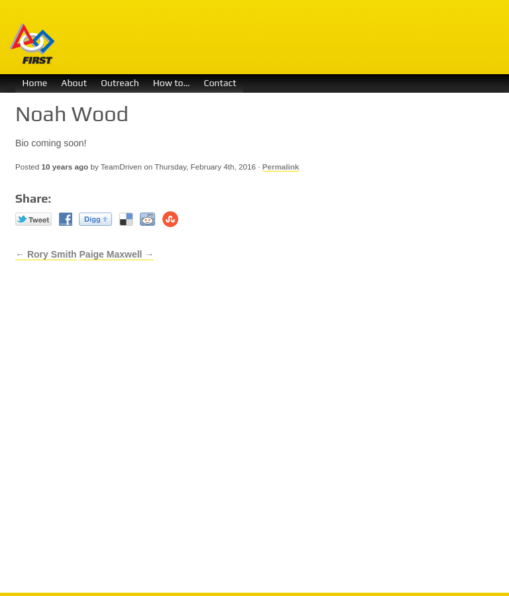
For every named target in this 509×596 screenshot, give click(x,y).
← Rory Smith (46, 254)
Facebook (65, 219)
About (74, 82)
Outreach (120, 82)
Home (35, 82)
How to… (171, 82)
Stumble (170, 219)
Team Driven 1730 (256, 37)
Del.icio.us (126, 219)
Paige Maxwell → (117, 254)
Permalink (281, 166)
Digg (95, 219)
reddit (147, 219)
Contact (219, 82)
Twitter (33, 219)
